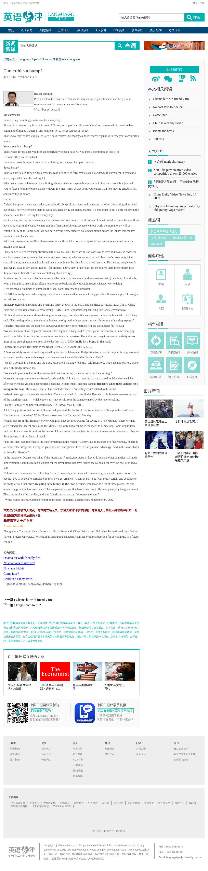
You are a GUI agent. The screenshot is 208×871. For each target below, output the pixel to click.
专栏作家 (109, 754)
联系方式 (109, 831)
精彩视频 (78, 776)
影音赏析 (192, 377)
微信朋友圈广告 (182, 237)
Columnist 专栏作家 (52, 59)
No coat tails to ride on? (19, 563)
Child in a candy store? (18, 579)
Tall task (158, 139)
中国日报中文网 (31, 3)
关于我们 (97, 831)
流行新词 (82, 30)
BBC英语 (119, 30)
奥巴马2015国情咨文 (164, 231)
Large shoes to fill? (28, 605)
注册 (202, 3)
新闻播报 (137, 30)
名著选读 (15, 754)
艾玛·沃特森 (158, 237)
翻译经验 (174, 377)
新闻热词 (45, 30)
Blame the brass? (164, 131)
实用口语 (156, 377)
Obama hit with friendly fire (21, 558)
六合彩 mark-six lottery (169, 161)
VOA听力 (78, 759)
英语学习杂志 (180, 759)
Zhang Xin (73, 59)
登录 (195, 3)
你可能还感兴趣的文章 (26, 657)
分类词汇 (63, 30)
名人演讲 (100, 30)
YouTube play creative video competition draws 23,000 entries (175, 171)
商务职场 (156, 256)
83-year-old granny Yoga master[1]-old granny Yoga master (177, 208)
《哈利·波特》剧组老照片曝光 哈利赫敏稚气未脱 (187, 457)
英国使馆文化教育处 (184, 754)
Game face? (11, 573)
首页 (11, 30)
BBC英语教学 (180, 748)
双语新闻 (26, 30)
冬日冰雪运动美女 (186, 421)
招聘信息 (121, 831)
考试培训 (174, 30)
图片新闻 (156, 30)
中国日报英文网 (12, 3)
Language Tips (27, 59)
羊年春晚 (156, 244)
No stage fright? (13, 568)
